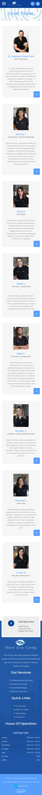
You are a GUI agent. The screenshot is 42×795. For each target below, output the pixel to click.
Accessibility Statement (11, 782)
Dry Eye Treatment (19, 691)
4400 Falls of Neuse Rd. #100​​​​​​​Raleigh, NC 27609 (25, 628)
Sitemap (36, 782)
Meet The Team (22, 710)
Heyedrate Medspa (19, 688)
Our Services (20, 706)
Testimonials (20, 713)
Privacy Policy (26, 782)
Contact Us (19, 717)
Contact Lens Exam (19, 684)
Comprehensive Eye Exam (22, 680)
